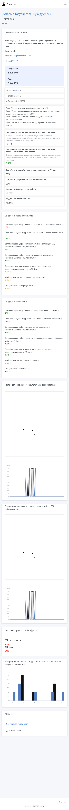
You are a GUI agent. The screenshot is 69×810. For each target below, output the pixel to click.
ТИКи (7, 714)
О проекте (63, 802)
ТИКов (14, 90)
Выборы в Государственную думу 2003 (27, 14)
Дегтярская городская (17, 723)
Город (7, 60)
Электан (9, 4)
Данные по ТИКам (13, 731)
